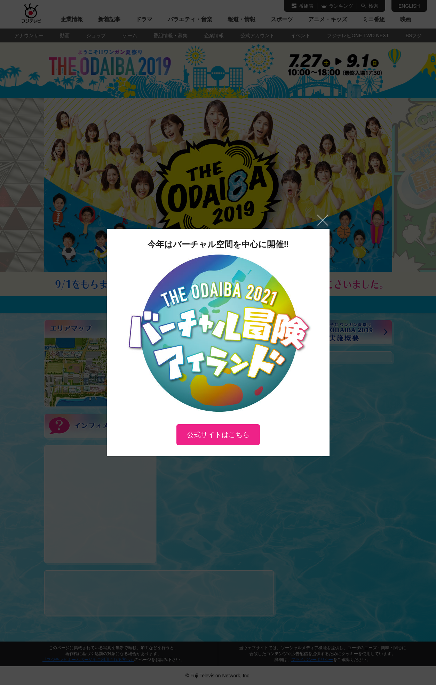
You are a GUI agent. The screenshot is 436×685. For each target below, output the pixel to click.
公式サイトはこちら (218, 434)
